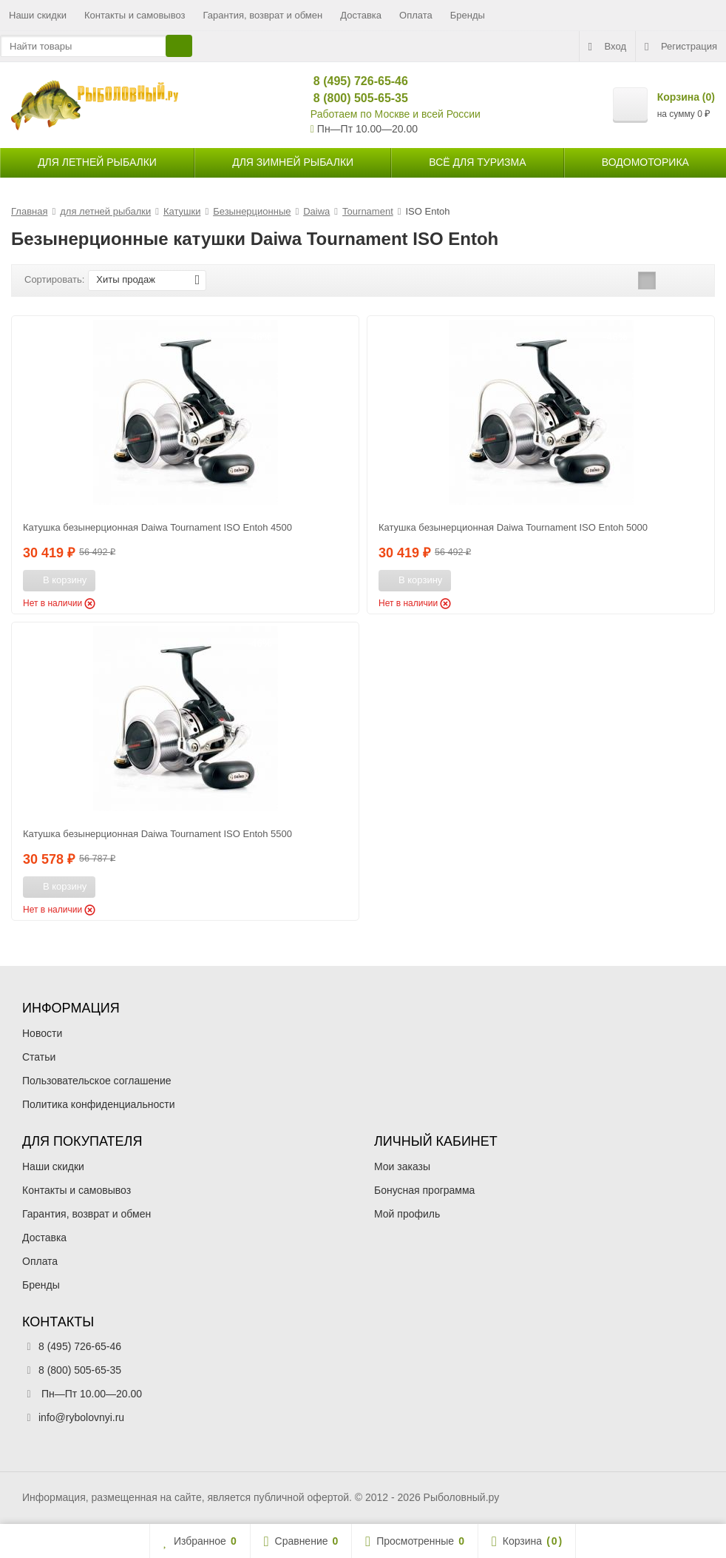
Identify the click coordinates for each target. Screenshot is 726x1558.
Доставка (360, 15)
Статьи (38, 1057)
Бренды (467, 15)
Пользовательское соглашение (97, 1081)
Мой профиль (407, 1214)
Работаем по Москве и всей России (396, 114)
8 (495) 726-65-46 (354, 81)
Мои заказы (402, 1166)
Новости (42, 1033)
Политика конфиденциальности (98, 1104)
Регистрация (681, 47)
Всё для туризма (477, 162)
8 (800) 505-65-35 (354, 98)
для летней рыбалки (97, 162)
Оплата (415, 15)
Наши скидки (38, 15)
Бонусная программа (424, 1190)
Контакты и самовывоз (135, 15)
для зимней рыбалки (292, 162)
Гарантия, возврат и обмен (263, 15)
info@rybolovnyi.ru (81, 1417)
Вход (607, 47)
